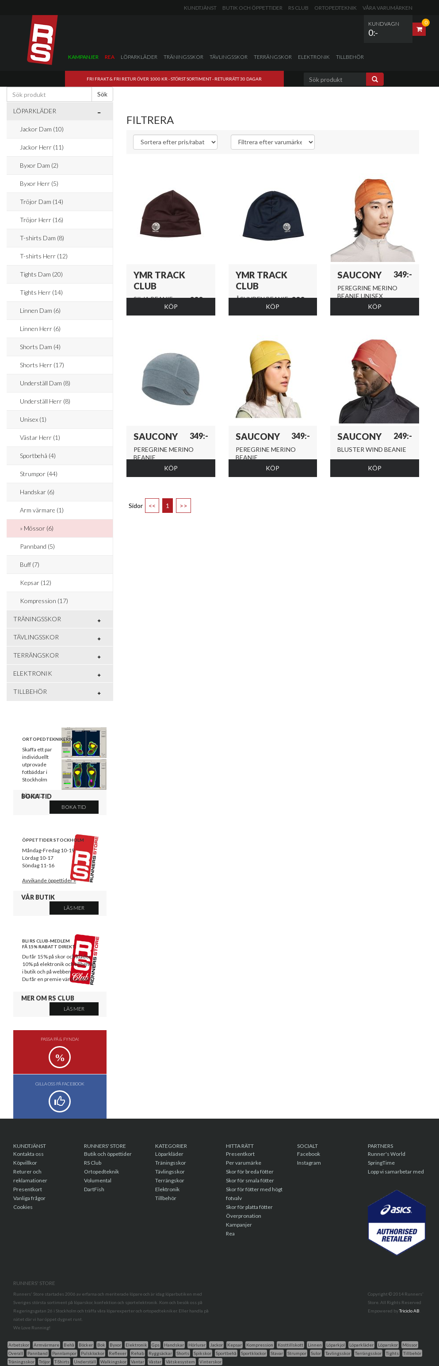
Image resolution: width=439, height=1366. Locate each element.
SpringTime (381, 1162)
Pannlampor (64, 1353)
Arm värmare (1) (42, 510)
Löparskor (388, 1344)
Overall (15, 1353)
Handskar (174, 1344)
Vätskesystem (180, 1361)
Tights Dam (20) (41, 274)
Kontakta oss (28, 1154)
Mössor (409, 1344)
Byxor (115, 1344)
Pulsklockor (92, 1353)
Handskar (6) (37, 492)
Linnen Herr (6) (40, 328)
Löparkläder (139, 57)
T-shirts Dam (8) (42, 238)
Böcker (86, 1344)
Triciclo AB (409, 1310)
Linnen (315, 1344)
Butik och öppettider (252, 7)
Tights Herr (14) (41, 292)
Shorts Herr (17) (42, 365)
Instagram (309, 1162)
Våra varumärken (387, 7)
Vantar (137, 1361)
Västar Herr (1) (40, 437)
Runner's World (386, 1154)
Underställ (85, 1361)
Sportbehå (226, 1353)
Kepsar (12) (35, 582)
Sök (102, 94)
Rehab (137, 1353)
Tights (392, 1353)
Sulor (316, 1353)
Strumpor (296, 1353)
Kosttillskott (290, 1344)
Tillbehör (350, 57)
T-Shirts (61, 1361)
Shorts (182, 1353)
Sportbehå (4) (38, 455)
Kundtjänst (200, 7)
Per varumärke (243, 1162)
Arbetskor (18, 1344)
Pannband (37, 1353)
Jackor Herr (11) (42, 147)
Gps (156, 1344)
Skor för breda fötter (250, 1171)
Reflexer (117, 1353)
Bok (101, 1344)
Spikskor (202, 1353)
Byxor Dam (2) (39, 165)
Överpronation (243, 1215)
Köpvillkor (25, 1162)
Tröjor (44, 1361)
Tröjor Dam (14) (41, 201)
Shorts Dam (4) (40, 346)
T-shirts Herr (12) (44, 256)
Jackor (216, 1344)
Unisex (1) (33, 419)
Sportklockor (253, 1353)
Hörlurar (197, 1344)
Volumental (97, 1180)
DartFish (94, 1189)
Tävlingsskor (229, 57)
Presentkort (27, 1189)
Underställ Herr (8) (45, 401)
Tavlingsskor (338, 1353)
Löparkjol (335, 1344)
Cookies (23, 1207)
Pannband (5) (37, 546)
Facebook (308, 1154)
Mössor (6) (38, 528)
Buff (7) (29, 564)
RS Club (298, 7)
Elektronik (314, 57)
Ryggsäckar (160, 1353)
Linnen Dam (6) (40, 310)
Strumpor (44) (38, 473)
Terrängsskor (368, 1353)
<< (152, 505)
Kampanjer (83, 57)
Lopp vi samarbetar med (396, 1171)
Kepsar (234, 1344)
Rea (110, 57)
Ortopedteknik (335, 7)
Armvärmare (46, 1344)
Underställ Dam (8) (45, 383)
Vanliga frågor (29, 1198)
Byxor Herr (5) (39, 183)
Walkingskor (113, 1361)
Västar (155, 1361)
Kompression (259, 1344)
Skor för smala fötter (250, 1180)
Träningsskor (183, 57)
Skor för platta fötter (249, 1207)
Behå (69, 1344)
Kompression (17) (44, 600)
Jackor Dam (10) (42, 129)
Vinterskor (210, 1361)
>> (183, 505)
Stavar (277, 1353)
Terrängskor (273, 57)
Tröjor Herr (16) (41, 219)
